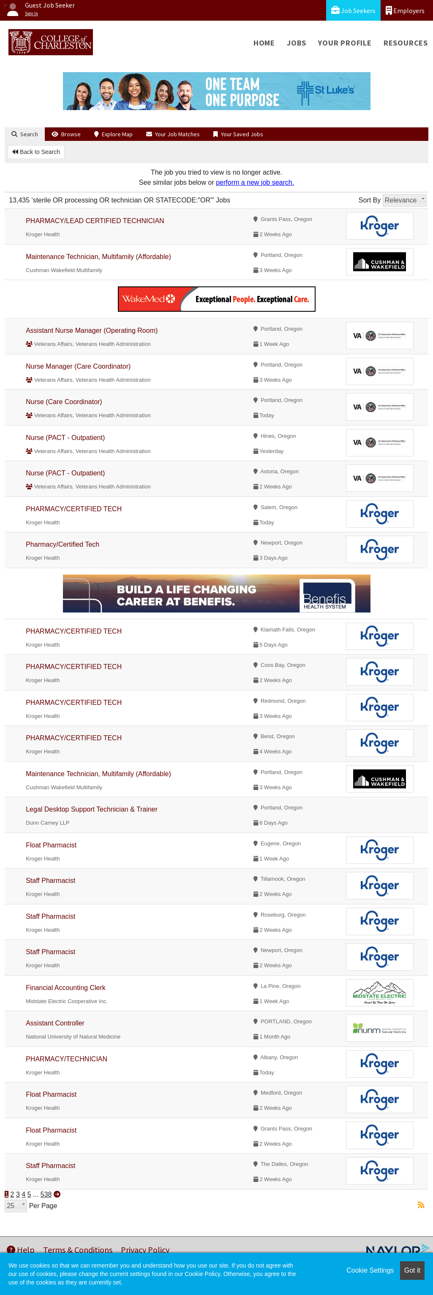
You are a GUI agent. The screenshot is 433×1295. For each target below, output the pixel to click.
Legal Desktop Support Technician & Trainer (92, 809)
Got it (412, 1270)
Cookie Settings (370, 1270)
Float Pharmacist (51, 845)
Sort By (370, 200)
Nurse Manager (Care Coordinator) (78, 366)
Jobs (296, 43)
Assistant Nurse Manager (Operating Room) (92, 330)
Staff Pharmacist (50, 880)
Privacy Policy (145, 1249)
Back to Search (36, 151)
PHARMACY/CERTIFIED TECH (74, 509)
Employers (405, 10)
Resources (406, 43)
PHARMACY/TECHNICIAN (66, 1059)
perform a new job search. (255, 182)
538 (46, 1194)
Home (264, 43)
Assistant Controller (55, 1023)
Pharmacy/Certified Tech (62, 544)
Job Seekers (353, 10)
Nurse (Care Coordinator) (64, 401)
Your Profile (345, 43)
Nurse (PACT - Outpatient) (65, 437)
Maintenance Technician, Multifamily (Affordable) (98, 256)
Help (21, 1249)
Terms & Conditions (77, 1249)
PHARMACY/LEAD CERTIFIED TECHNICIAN (95, 220)
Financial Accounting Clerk (66, 987)
